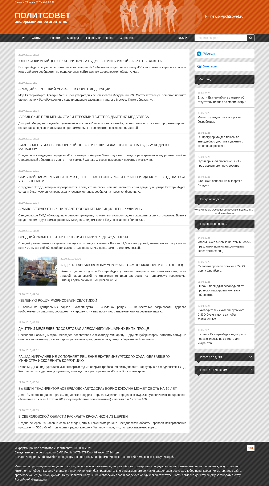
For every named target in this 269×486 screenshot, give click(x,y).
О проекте (127, 38)
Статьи (36, 38)
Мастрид (73, 38)
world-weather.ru (224, 213)
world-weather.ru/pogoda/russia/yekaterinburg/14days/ (225, 209)
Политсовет (42, 15)
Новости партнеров (99, 38)
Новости (54, 38)
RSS (182, 38)
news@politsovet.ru (224, 16)
